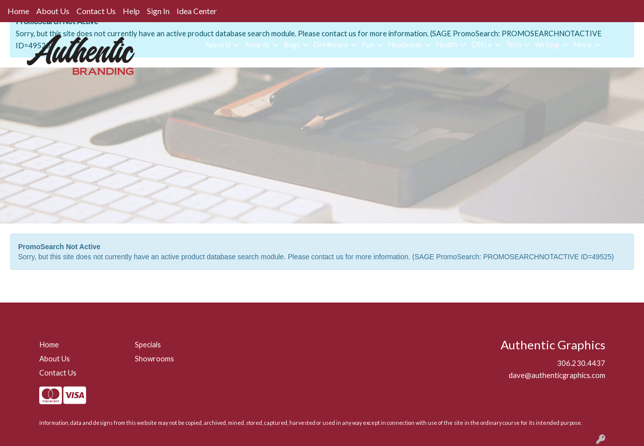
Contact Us (96, 11)
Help (131, 11)
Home (18, 11)
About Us (52, 11)
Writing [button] (547, 44)
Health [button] (447, 44)
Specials (148, 344)
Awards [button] (257, 44)
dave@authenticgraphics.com (557, 375)
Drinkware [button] (330, 44)
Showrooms (154, 358)
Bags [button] (291, 44)
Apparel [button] (218, 44)
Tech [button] (513, 44)
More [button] (582, 44)
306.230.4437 (581, 363)
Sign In (158, 11)
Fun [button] (368, 44)
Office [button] (481, 44)
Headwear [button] (405, 44)
